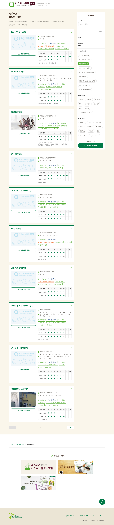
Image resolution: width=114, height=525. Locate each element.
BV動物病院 (16, 228)
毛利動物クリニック (20, 389)
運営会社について (85, 516)
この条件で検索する (91, 145)
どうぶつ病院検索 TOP (17, 445)
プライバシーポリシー (99, 516)
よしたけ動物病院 (19, 267)
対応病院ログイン (72, 516)
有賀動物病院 (17, 112)
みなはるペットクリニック (23, 305)
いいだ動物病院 (18, 71)
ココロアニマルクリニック (23, 190)
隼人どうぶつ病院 (19, 32)
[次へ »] (70, 427)
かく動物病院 (17, 154)
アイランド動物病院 (20, 348)
